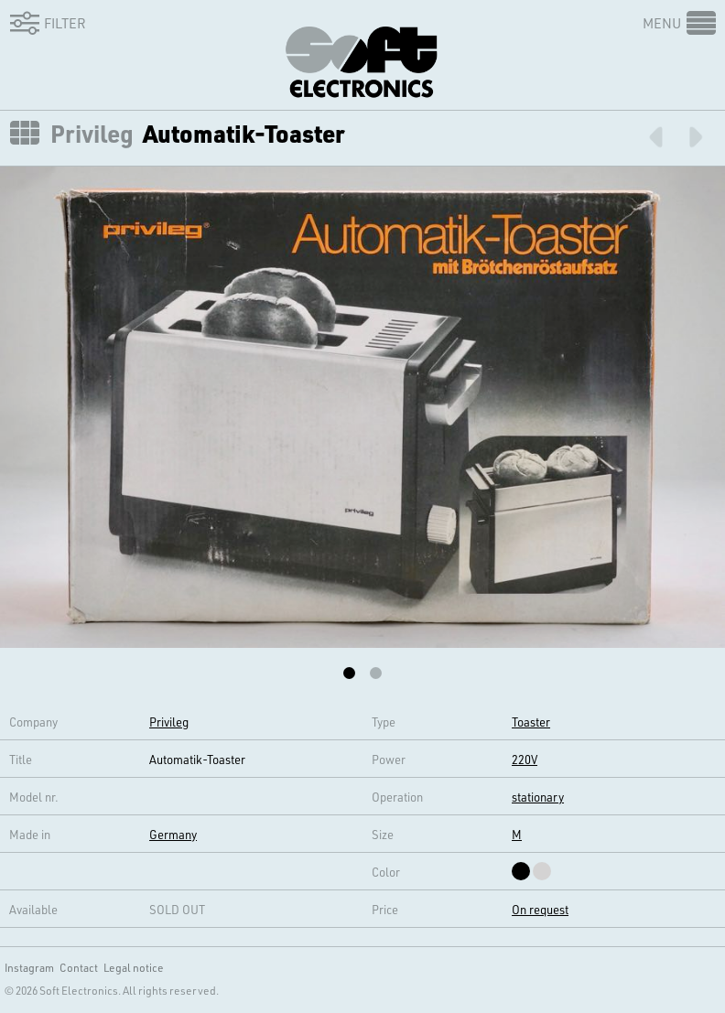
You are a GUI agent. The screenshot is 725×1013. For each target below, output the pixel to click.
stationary (538, 796)
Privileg (92, 133)
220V (524, 759)
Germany (173, 834)
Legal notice (133, 967)
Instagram (29, 967)
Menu (662, 23)
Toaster (531, 721)
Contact (79, 967)
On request (540, 909)
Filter (45, 23)
